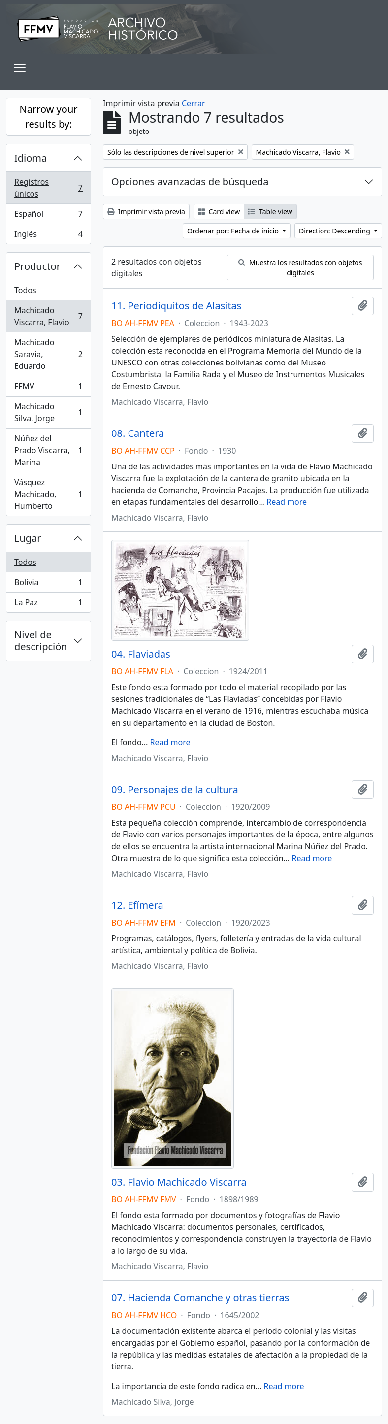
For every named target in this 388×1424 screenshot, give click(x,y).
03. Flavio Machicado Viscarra (179, 1182)
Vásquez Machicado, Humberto (48, 494)
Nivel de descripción (40, 640)
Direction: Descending (335, 230)
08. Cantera (137, 433)
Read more (286, 502)
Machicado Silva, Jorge (48, 412)
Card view (219, 211)
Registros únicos (48, 187)
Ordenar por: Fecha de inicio (234, 230)
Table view (270, 211)
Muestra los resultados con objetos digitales (300, 267)
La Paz (48, 604)
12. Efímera (137, 905)
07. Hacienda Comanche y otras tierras (200, 1298)
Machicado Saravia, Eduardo (48, 354)
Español (48, 216)
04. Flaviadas (140, 654)
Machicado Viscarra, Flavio (48, 316)
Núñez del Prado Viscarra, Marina (48, 450)
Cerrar (193, 103)
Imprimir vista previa (146, 211)
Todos (25, 290)
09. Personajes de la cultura (174, 789)
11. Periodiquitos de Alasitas (176, 306)
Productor (37, 266)
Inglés (48, 236)
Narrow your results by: (48, 116)
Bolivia (48, 584)
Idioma (30, 158)
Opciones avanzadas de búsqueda (190, 181)
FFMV (48, 388)
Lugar (27, 538)
